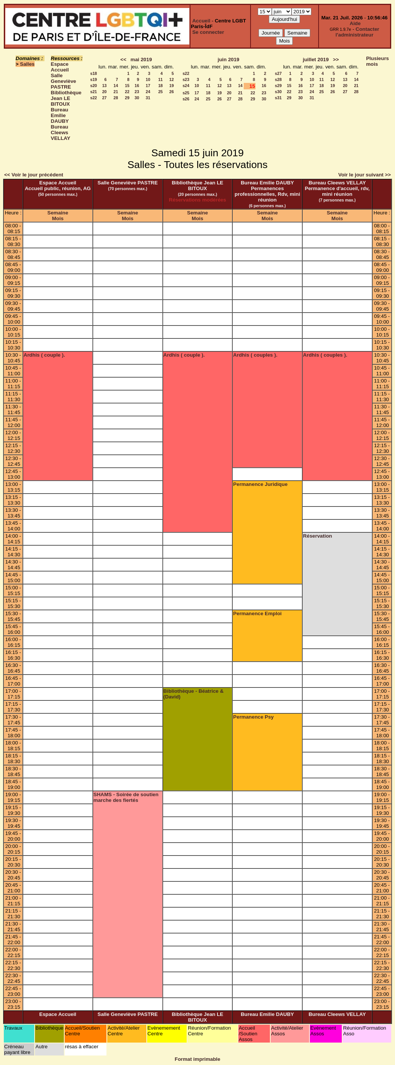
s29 (278, 85)
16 (137, 85)
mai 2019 (141, 59)
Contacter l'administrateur (357, 32)
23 (137, 91)
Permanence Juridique (260, 484)
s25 (185, 92)
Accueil (201, 21)
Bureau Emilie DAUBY (60, 115)
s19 (93, 79)
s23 (185, 79)
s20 (93, 85)
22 (127, 91)
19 (171, 85)
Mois (57, 218)
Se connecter (208, 32)
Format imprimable (198, 1059)
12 (171, 79)
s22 (93, 97)
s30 (278, 91)
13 (104, 85)
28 (116, 97)
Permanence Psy (253, 717)
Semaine (58, 213)
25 (160, 91)
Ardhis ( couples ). (255, 355)
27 (104, 97)
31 (148, 97)
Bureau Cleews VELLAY (60, 132)
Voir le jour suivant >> (364, 175)
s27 (278, 73)
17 (148, 85)
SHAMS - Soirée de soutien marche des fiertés (126, 797)
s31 (278, 97)
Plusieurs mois (377, 61)
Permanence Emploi (257, 613)
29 (127, 97)
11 (160, 79)
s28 (278, 79)
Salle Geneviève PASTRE (63, 81)
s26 (185, 99)
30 (137, 97)
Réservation (317, 536)
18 (160, 85)
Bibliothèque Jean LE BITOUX (66, 98)
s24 (185, 85)
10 (148, 79)
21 (116, 91)
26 (171, 91)
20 (104, 91)
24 (148, 91)
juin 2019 (228, 59)
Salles (27, 64)
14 (116, 85)
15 (127, 85)
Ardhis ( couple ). (44, 355)
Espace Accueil (60, 67)
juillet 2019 (315, 59)
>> (336, 59)
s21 (93, 91)
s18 (93, 73)
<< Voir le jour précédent (33, 175)
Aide (355, 23)
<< (124, 59)
